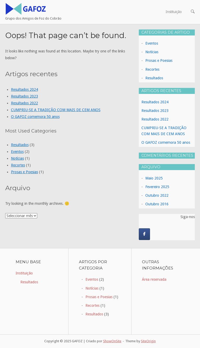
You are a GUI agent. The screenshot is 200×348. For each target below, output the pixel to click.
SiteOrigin (148, 341)
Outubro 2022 (156, 195)
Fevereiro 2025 (157, 187)
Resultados (20, 145)
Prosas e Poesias (24, 172)
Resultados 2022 (24, 103)
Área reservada (154, 279)
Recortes (18, 165)
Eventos (17, 151)
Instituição (174, 12)
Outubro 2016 (156, 204)
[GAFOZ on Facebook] (144, 234)
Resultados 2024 (24, 89)
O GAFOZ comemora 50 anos (35, 117)
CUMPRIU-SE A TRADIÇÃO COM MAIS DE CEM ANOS (56, 110)
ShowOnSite (112, 341)
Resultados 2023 (24, 96)
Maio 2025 (154, 178)
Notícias (17, 158)
